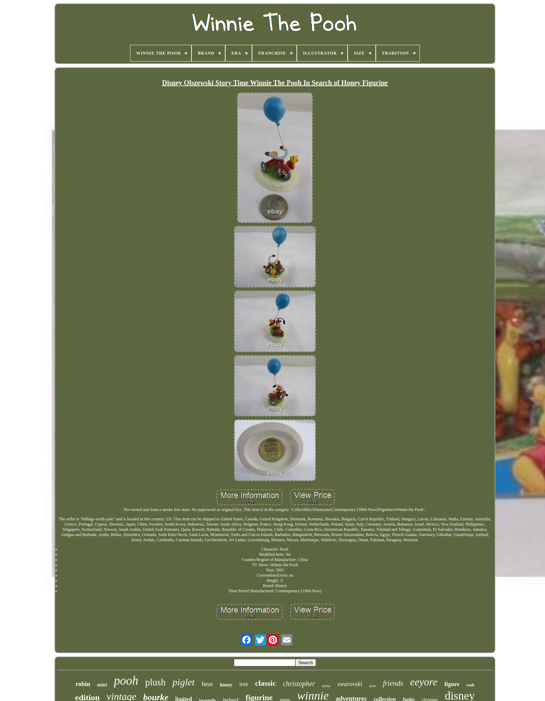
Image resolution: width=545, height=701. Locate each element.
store (372, 686)
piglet (183, 682)
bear (207, 683)
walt (470, 684)
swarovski (349, 684)
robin (83, 684)
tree (243, 684)
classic (265, 683)
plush (155, 682)
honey (226, 684)
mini (102, 684)
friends (393, 683)
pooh (126, 680)
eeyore (424, 681)
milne (326, 686)
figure (452, 684)
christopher (299, 683)
